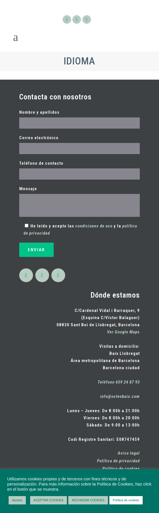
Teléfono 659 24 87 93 (119, 382)
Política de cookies (121, 468)
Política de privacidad (118, 460)
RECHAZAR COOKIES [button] (88, 500)
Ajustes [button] (17, 500)
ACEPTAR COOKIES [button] (48, 500)
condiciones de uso (94, 226)
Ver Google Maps (123, 332)
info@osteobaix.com (120, 396)
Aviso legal (129, 453)
